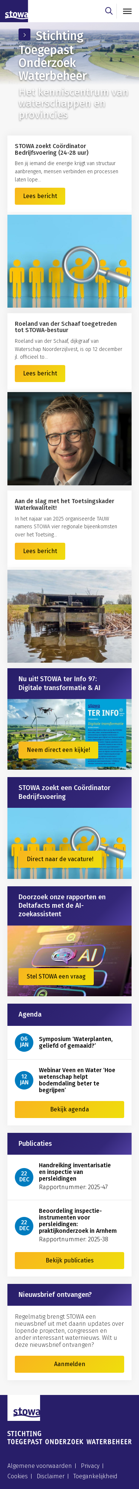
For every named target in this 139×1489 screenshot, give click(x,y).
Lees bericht (40, 196)
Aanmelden (69, 1364)
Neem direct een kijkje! (58, 749)
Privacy (90, 1465)
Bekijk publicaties (70, 1260)
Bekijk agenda (69, 1109)
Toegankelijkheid (95, 1476)
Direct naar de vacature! (60, 859)
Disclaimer (50, 1476)
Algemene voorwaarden (39, 1465)
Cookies (17, 1476)
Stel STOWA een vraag (56, 976)
